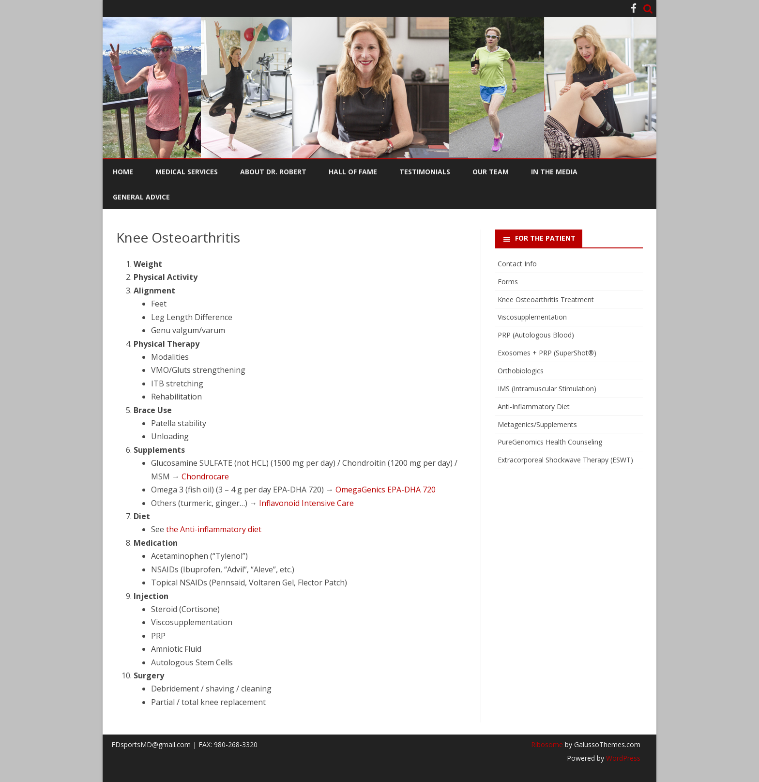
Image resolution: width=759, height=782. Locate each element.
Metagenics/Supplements (537, 424)
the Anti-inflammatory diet (213, 529)
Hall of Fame (353, 171)
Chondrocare (205, 476)
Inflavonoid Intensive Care (306, 503)
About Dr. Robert (273, 171)
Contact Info (517, 263)
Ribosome (547, 744)
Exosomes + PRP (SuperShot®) (547, 352)
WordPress (622, 758)
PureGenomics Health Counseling (550, 441)
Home (123, 171)
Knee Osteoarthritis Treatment (546, 299)
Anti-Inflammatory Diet (534, 406)
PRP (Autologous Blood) (536, 334)
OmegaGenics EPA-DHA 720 (385, 489)
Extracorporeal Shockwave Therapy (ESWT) (565, 459)
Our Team (490, 171)
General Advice (141, 196)
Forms (508, 281)
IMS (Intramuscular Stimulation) (547, 388)
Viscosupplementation (532, 317)
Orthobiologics (521, 370)
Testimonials (424, 171)
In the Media (554, 171)
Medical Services (186, 171)
